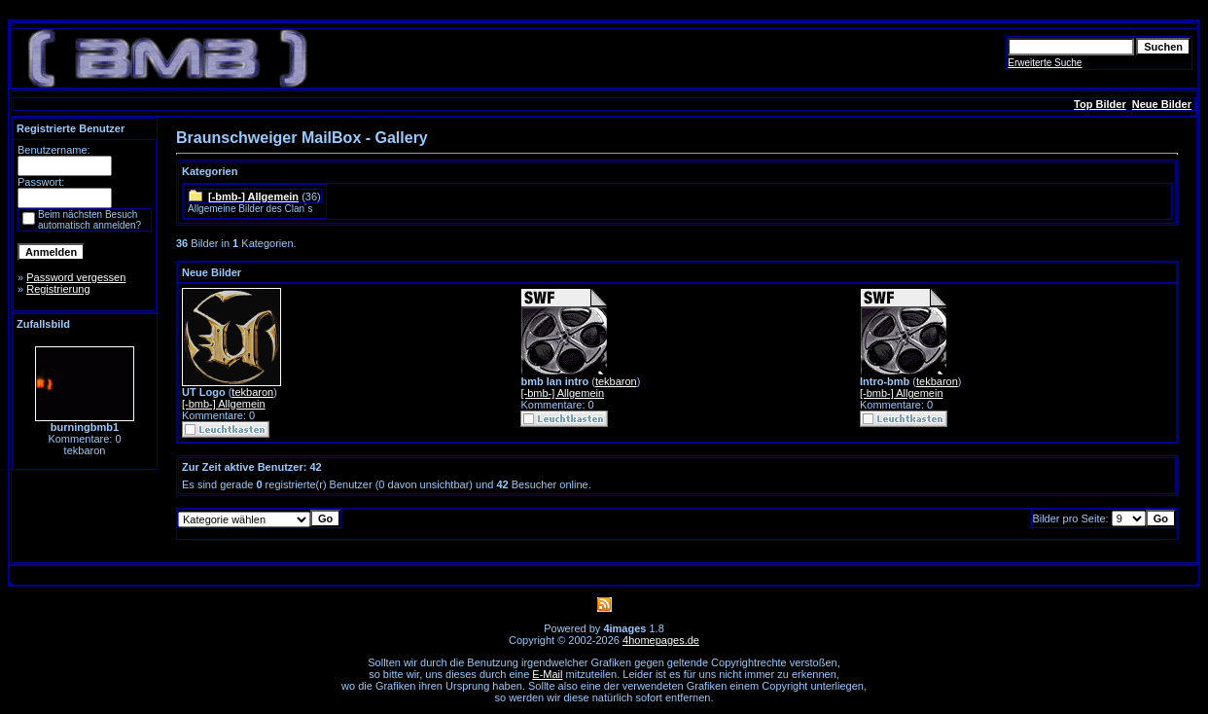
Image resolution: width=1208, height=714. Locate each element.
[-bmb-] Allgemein (253, 196)
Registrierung (57, 289)
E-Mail (547, 674)
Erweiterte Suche (1045, 62)
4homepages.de (660, 640)
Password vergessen (75, 277)
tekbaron (252, 392)
